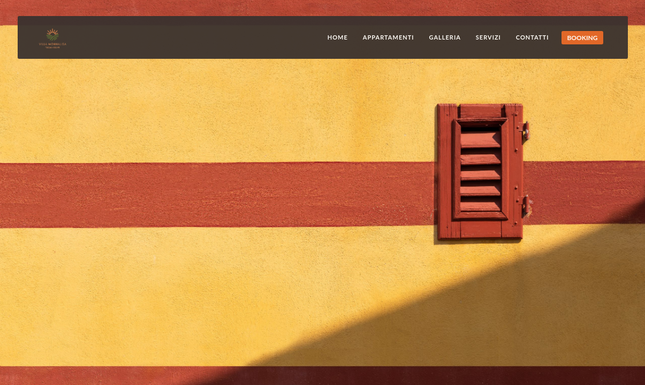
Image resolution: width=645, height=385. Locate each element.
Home (338, 37)
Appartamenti (388, 37)
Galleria (445, 37)
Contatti (532, 37)
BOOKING (582, 38)
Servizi (488, 37)
